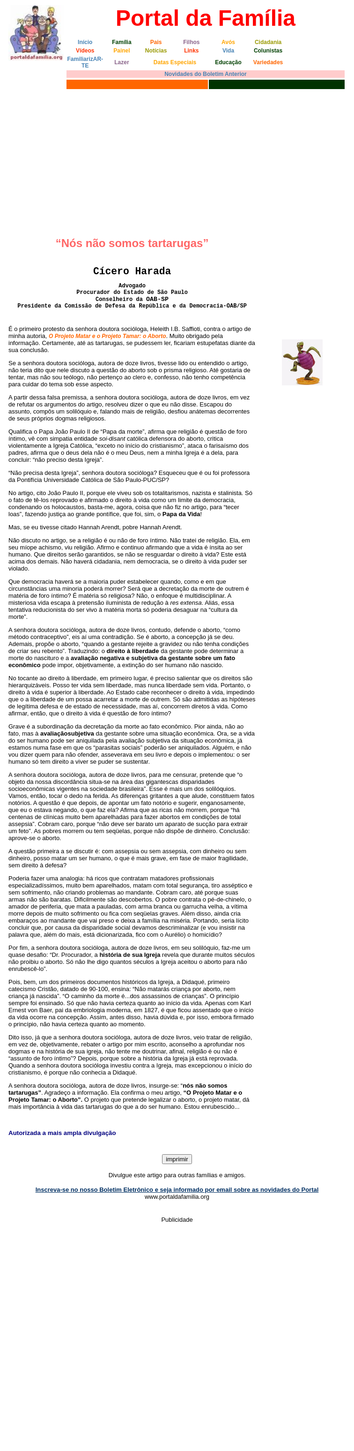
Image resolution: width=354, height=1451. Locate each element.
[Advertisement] (177, 161)
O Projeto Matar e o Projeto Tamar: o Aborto (107, 336)
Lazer (121, 62)
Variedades (268, 62)
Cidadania (268, 42)
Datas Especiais (175, 62)
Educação (228, 62)
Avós (228, 42)
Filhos (191, 42)
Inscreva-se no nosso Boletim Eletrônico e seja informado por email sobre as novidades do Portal (177, 1189)
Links (191, 50)
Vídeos (85, 50)
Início (85, 42)
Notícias (156, 50)
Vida (228, 50)
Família (121, 42)
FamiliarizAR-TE (85, 62)
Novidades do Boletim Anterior (205, 74)
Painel (121, 50)
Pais (156, 42)
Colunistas (268, 50)
